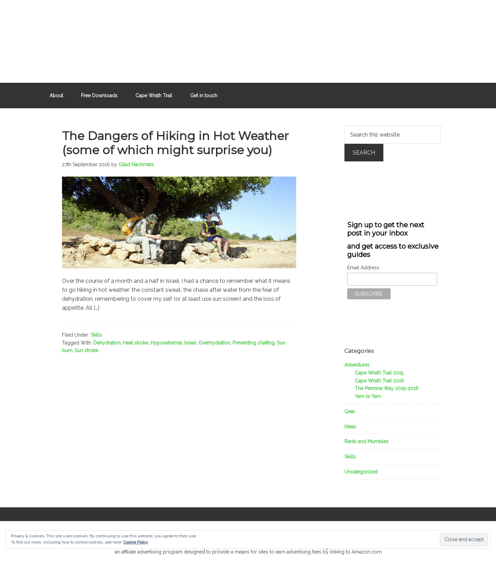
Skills (96, 335)
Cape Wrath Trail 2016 (379, 380)
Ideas (350, 426)
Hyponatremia (166, 343)
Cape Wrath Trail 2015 (379, 373)
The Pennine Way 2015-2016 (386, 388)
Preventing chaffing (253, 343)
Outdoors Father (248, 38)
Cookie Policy (135, 542)
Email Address (363, 267)
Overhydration (214, 343)
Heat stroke (135, 343)
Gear (349, 411)
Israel (190, 343)
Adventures (357, 365)
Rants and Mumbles (366, 441)
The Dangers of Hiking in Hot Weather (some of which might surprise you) (175, 143)
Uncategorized (361, 472)
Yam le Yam (368, 396)
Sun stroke (86, 350)
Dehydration (107, 343)
